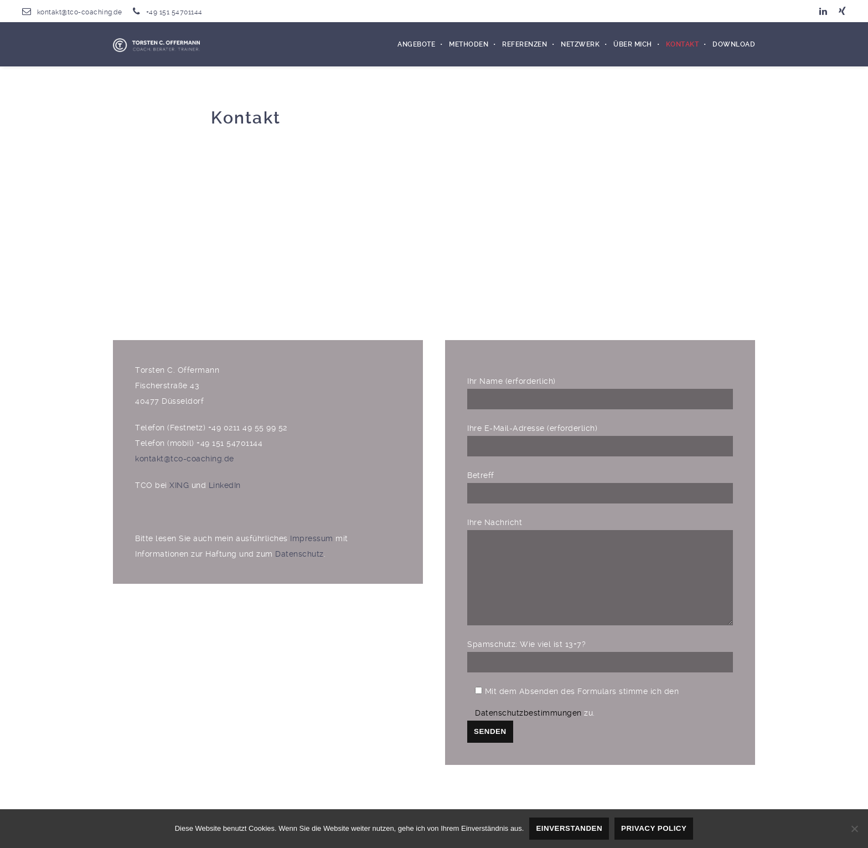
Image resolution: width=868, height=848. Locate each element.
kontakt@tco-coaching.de (79, 12)
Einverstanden (569, 828)
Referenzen (524, 44)
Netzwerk (580, 44)
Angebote (416, 44)
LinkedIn (225, 485)
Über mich (632, 44)
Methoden (468, 44)
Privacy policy (653, 828)
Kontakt (682, 44)
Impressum (312, 538)
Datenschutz (299, 553)
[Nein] (854, 828)
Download (733, 44)
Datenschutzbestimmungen (528, 729)
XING (179, 485)
